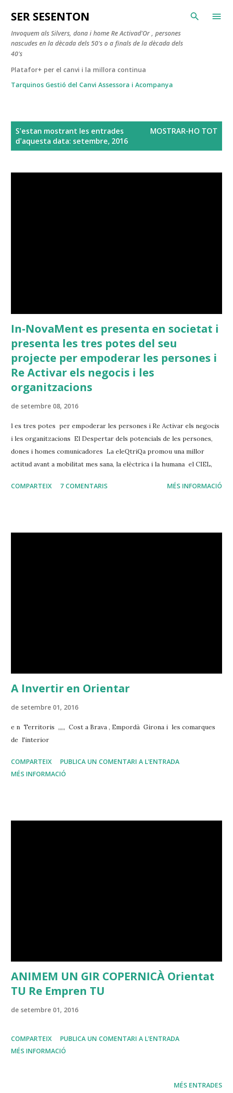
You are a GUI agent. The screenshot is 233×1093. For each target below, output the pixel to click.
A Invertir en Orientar (70, 688)
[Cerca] (194, 16)
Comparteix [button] (31, 485)
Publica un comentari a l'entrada (119, 761)
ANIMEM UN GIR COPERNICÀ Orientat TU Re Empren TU (112, 983)
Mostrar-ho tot (184, 131)
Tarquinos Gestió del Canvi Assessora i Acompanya (92, 84)
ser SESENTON (50, 16)
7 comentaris (83, 485)
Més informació (194, 485)
